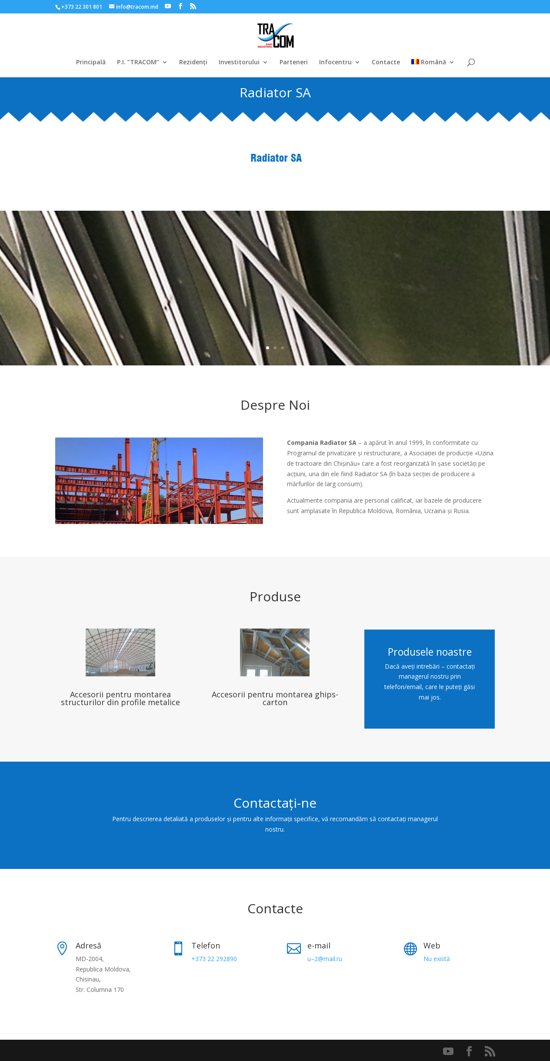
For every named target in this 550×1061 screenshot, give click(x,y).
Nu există (436, 959)
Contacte (386, 62)
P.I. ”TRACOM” (138, 62)
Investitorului (239, 62)
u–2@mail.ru (324, 959)
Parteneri (294, 62)
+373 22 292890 (214, 959)
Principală (91, 62)
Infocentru (335, 62)
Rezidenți (193, 62)
